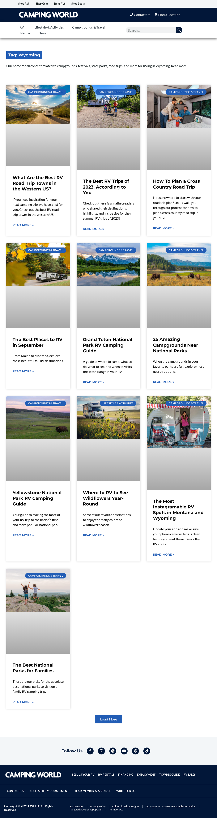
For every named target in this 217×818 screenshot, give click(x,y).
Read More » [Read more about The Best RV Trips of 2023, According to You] (93, 229)
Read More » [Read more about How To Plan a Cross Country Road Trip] (163, 229)
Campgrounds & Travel (88, 27)
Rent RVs (71, 4)
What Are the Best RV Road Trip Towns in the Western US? (38, 183)
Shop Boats (94, 4)
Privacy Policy (98, 806)
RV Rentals (107, 771)
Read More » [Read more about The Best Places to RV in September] (23, 372)
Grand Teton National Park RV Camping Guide (107, 345)
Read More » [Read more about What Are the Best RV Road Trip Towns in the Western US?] (23, 226)
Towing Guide (171, 771)
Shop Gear (49, 4)
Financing (127, 771)
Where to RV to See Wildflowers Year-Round (105, 499)
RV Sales (192, 771)
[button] (108, 720)
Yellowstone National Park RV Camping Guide (37, 499)
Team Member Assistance (104, 787)
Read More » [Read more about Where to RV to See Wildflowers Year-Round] (93, 536)
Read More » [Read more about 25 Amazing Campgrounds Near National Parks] (163, 383)
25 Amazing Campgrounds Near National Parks (175, 345)
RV (22, 27)
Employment (148, 771)
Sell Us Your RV (83, 771)
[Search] (179, 30)
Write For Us (18, 791)
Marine (25, 33)
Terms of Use (116, 809)
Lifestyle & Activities (49, 27)
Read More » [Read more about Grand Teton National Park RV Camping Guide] (93, 383)
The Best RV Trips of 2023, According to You (106, 187)
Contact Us (17, 787)
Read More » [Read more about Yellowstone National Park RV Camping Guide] (23, 536)
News (42, 33)
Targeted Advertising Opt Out (86, 809)
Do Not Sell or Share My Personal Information (171, 806)
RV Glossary (77, 806)
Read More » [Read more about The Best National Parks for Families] (23, 703)
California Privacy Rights (125, 806)
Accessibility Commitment (55, 787)
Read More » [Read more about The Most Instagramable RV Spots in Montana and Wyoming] (163, 555)
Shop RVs (26, 4)
